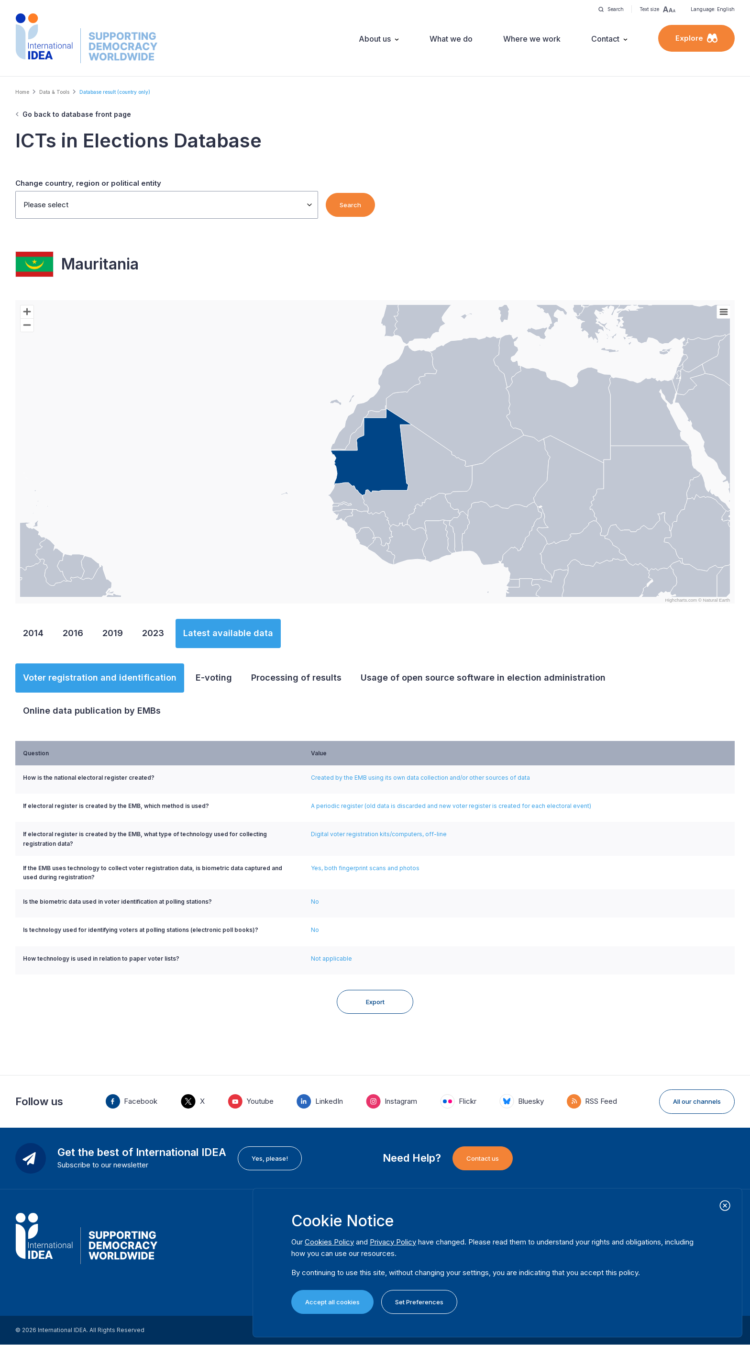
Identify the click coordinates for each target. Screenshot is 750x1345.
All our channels (697, 1101)
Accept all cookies (332, 1302)
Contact (605, 39)
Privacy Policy (393, 1241)
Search (350, 205)
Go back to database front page (76, 114)
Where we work (532, 39)
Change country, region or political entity (88, 183)
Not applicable (331, 958)
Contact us (482, 1158)
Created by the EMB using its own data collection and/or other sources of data (420, 777)
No (315, 901)
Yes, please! (270, 1158)
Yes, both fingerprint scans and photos (365, 868)
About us (375, 39)
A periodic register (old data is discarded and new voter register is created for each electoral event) (451, 805)
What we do (451, 39)
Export (375, 1002)
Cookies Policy (329, 1241)
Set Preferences (419, 1302)
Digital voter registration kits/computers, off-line (379, 834)
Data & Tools (54, 92)
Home (22, 92)
